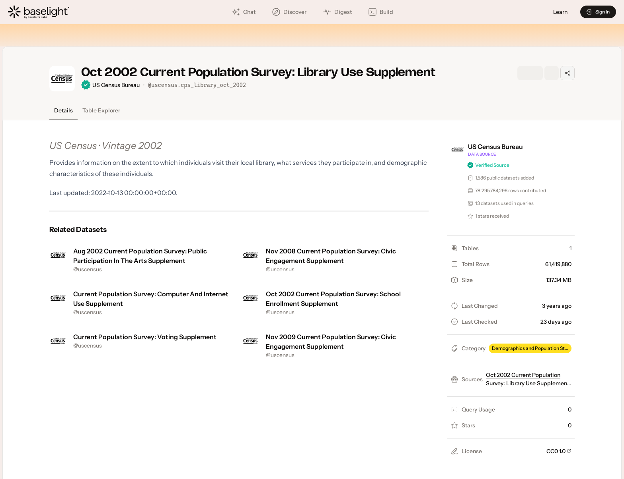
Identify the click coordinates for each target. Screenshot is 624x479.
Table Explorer (101, 110)
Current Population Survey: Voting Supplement (144, 337)
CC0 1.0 (558, 451)
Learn (560, 12)
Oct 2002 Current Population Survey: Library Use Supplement (527, 382)
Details (63, 110)
